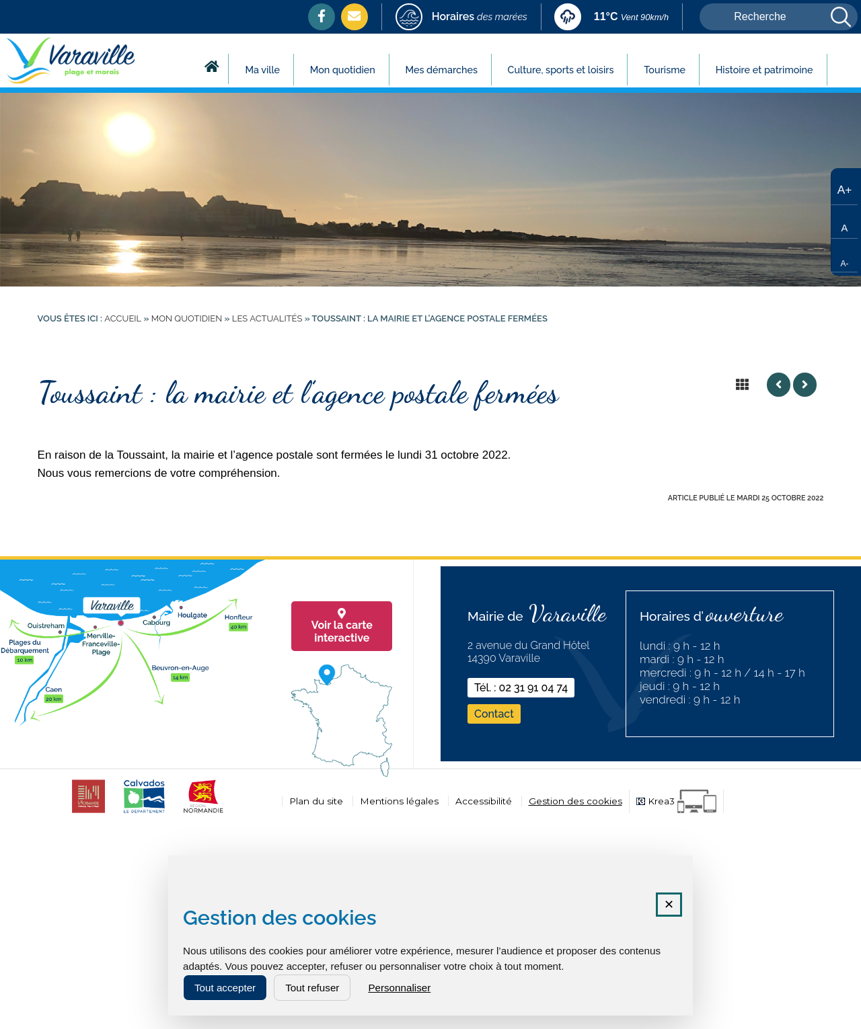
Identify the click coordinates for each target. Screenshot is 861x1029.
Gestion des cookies (575, 801)
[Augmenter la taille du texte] (844, 188)
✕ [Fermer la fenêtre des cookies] (669, 904)
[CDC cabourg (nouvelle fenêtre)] (88, 812)
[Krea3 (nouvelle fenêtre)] (676, 801)
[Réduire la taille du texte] (844, 255)
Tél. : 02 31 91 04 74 (521, 687)
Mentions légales (399, 801)
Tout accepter (225, 987)
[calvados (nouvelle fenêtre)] (144, 812)
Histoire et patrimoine (764, 69)
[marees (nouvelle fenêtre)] (461, 17)
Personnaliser (399, 987)
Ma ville (262, 69)
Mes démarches (441, 69)
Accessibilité (483, 801)
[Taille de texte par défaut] (844, 222)
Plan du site (316, 801)
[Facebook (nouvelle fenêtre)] (321, 16)
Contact (494, 714)
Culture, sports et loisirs (561, 69)
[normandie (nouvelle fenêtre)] (203, 812)
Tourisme (664, 69)
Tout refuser (312, 987)
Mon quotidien (342, 69)
